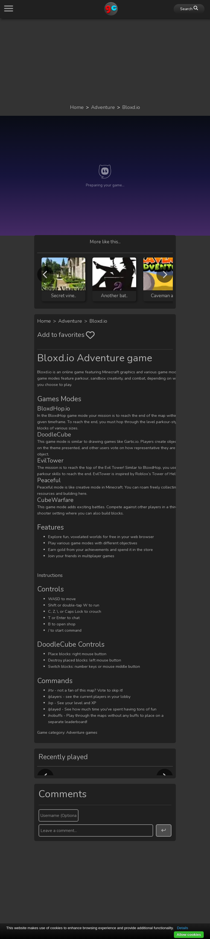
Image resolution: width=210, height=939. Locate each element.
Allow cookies (189, 934)
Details (182, 928)
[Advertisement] (105, 60)
